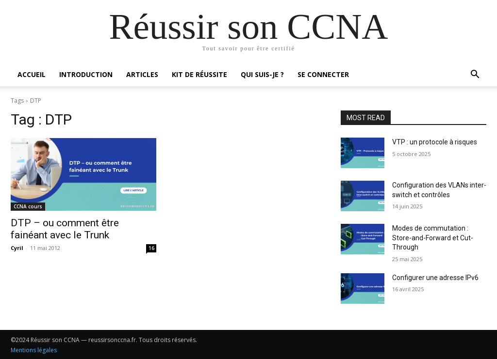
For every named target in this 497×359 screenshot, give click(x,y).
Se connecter (323, 74)
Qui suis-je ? (262, 74)
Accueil (31, 74)
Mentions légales (34, 350)
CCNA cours (28, 206)
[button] (474, 75)
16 (151, 248)
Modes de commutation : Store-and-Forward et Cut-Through (432, 237)
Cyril (17, 247)
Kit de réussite (199, 74)
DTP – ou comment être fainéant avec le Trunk (65, 229)
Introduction (86, 74)
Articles (142, 74)
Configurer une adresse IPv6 (435, 277)
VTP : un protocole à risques (434, 142)
